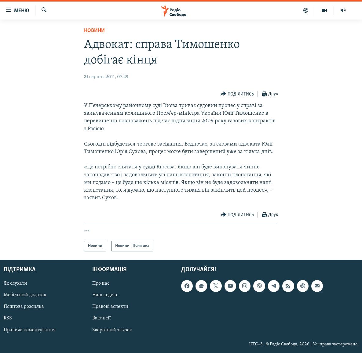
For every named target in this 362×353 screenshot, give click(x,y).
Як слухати (15, 283)
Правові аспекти (110, 306)
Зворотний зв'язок (112, 329)
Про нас (100, 283)
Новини (94, 31)
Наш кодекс (105, 295)
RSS (8, 318)
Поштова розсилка (24, 306)
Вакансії (101, 318)
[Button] (237, 94)
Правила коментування (30, 329)
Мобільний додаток (25, 295)
